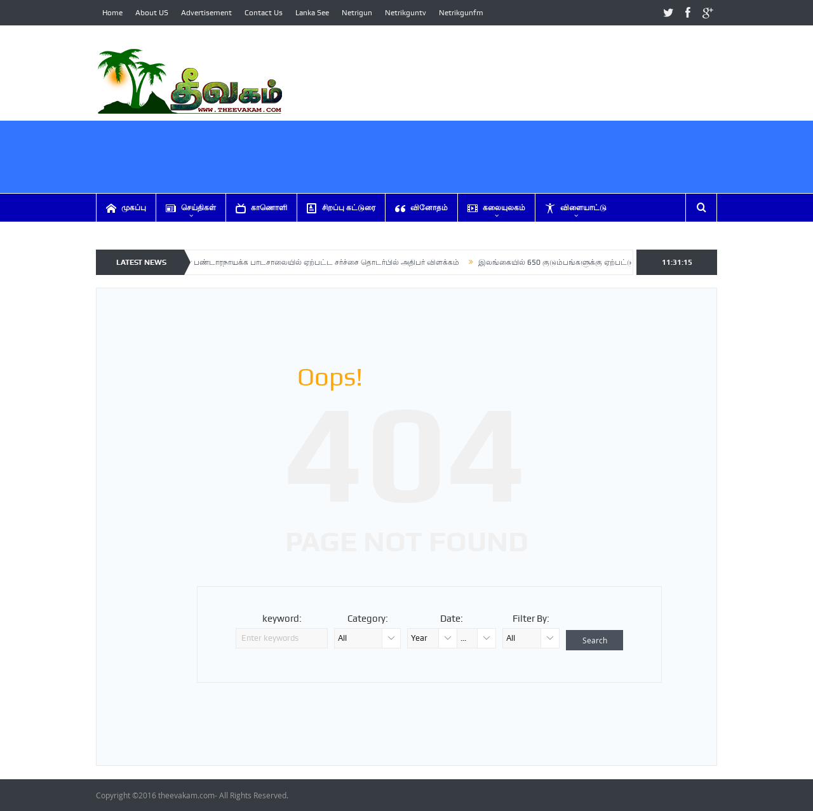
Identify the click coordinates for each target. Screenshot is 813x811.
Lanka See (312, 12)
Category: (367, 618)
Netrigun (357, 12)
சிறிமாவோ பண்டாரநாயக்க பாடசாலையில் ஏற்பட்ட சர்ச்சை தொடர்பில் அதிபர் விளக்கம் (311, 262)
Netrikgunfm (461, 12)
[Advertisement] (486, 171)
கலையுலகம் (496, 208)
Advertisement (206, 12)
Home (112, 12)
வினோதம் (421, 208)
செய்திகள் (191, 208)
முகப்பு (126, 208)
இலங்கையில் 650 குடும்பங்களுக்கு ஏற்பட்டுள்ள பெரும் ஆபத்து (595, 262)
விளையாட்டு (576, 208)
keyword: (282, 618)
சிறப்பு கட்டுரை (341, 208)
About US (151, 12)
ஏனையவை (134, 236)
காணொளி (261, 208)
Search (594, 640)
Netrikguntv (405, 12)
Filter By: (531, 618)
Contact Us (264, 12)
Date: (451, 618)
